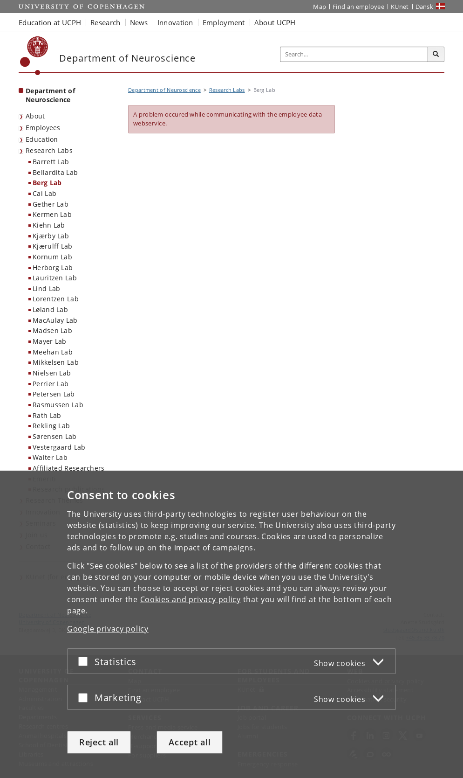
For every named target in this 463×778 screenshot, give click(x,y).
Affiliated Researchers (69, 468)
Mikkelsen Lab (56, 362)
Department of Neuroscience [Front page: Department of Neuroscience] (50, 95)
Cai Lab (44, 193)
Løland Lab (50, 309)
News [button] (139, 22)
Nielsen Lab (52, 372)
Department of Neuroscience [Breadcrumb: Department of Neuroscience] (164, 89)
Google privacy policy (108, 629)
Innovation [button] (175, 22)
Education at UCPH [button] (50, 22)
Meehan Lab (53, 351)
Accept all (190, 742)
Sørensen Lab (55, 436)
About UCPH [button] (275, 22)
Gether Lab (50, 204)
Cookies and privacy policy (190, 599)
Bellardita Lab (55, 172)
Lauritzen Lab (55, 277)
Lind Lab (46, 288)
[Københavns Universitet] (34, 55)
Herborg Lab (53, 267)
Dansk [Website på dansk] (424, 6)
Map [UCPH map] (319, 6)
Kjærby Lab (51, 235)
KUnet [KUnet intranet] (400, 6)
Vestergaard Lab (59, 447)
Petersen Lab (54, 393)
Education (42, 139)
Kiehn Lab (49, 225)
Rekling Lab (51, 425)
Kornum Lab (52, 256)
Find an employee (358, 6)
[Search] (436, 55)
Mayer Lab (50, 341)
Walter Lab (50, 457)
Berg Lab (47, 182)
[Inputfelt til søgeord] (354, 54)
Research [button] (105, 22)
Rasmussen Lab (58, 404)
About (35, 115)
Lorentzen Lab (56, 298)
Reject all (99, 742)
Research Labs (49, 150)
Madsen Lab (52, 330)
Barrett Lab (51, 161)
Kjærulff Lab (53, 246)
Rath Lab (47, 415)
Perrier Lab (50, 383)
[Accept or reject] (85, 661)
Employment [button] (224, 22)
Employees (43, 127)
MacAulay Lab (55, 320)
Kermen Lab (52, 214)
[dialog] (231, 624)
